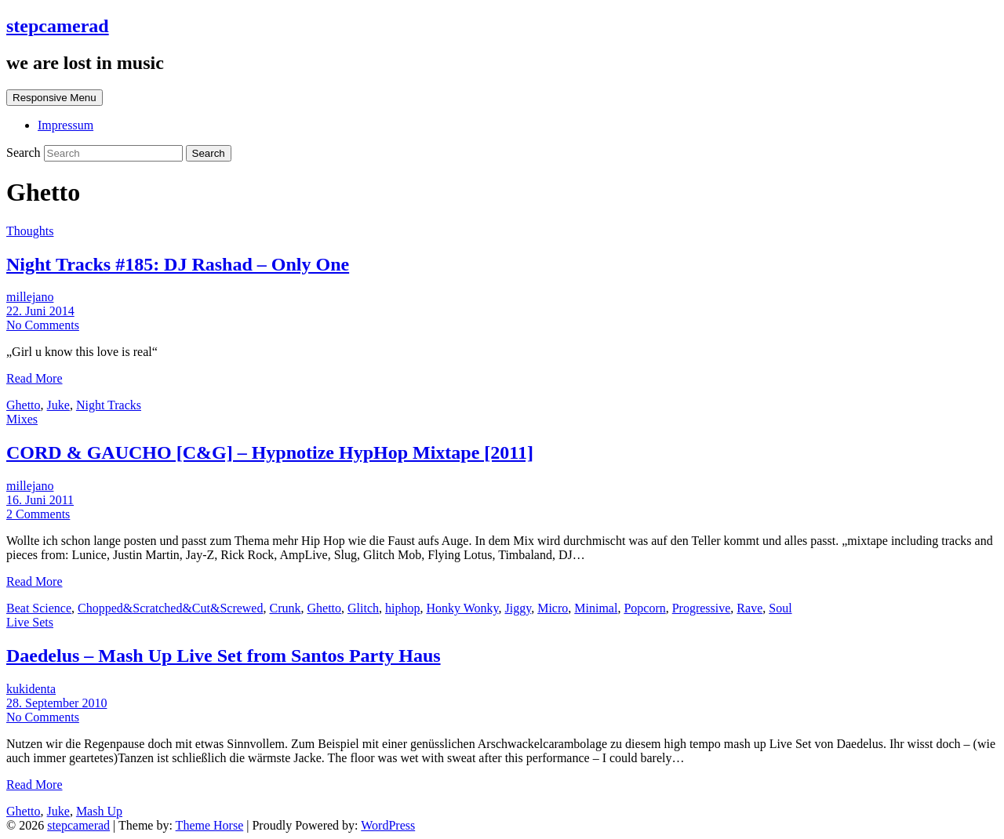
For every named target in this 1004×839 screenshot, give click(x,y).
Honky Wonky (462, 608)
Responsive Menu (54, 98)
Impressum (65, 125)
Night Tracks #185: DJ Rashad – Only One (177, 264)
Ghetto (23, 405)
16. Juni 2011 (40, 500)
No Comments (42, 325)
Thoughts (29, 231)
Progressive (701, 608)
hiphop (402, 608)
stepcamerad (57, 26)
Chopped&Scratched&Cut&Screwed (170, 608)
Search (25, 152)
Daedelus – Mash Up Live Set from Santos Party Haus (223, 655)
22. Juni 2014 (40, 311)
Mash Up (99, 811)
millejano (29, 296)
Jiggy (518, 608)
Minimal (595, 608)
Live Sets (29, 622)
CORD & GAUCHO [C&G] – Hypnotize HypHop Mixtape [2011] (269, 452)
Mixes (22, 419)
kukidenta (31, 689)
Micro (552, 608)
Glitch (363, 608)
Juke (58, 405)
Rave (749, 608)
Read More (34, 378)
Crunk (284, 608)
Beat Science (38, 608)
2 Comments (38, 514)
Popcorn (644, 608)
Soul (780, 608)
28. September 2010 (56, 703)
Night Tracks (108, 405)
